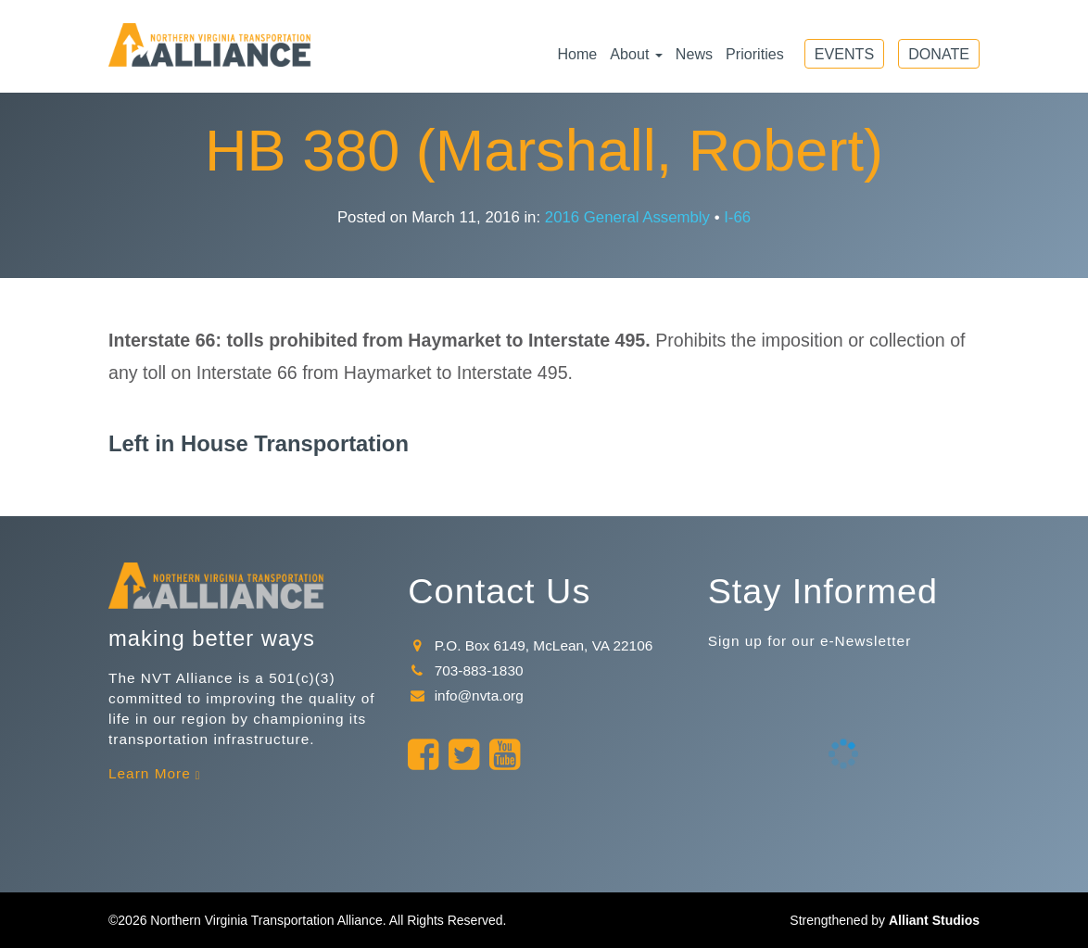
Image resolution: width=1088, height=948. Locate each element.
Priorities (755, 53)
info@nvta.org (465, 695)
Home (577, 53)
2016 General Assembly (627, 217)
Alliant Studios (934, 920)
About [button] (636, 53)
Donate (938, 53)
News (694, 53)
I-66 (737, 217)
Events (844, 53)
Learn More (149, 773)
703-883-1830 (465, 670)
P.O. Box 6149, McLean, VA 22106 (530, 645)
